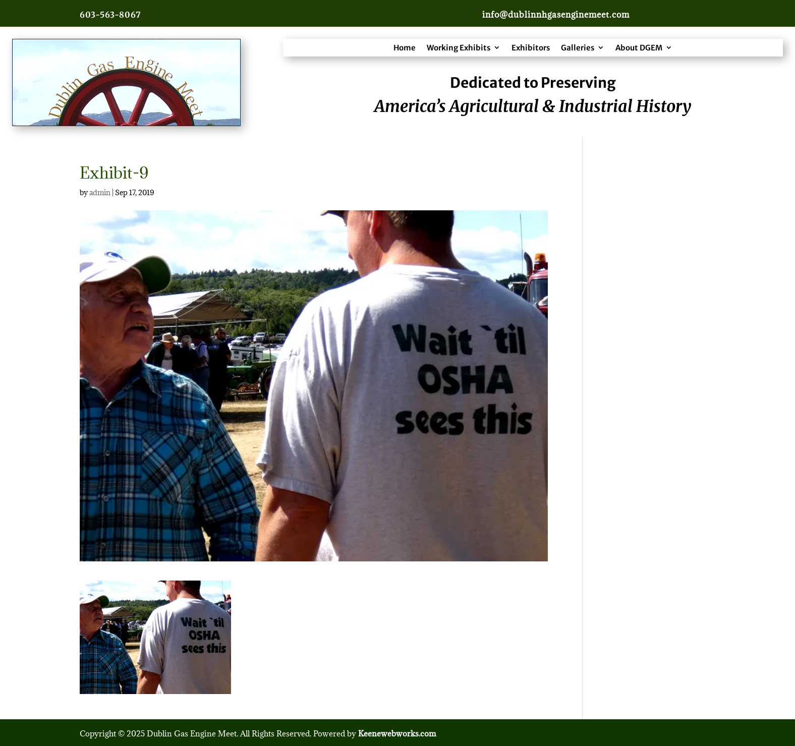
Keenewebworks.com (397, 733)
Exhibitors (531, 47)
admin (99, 192)
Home (404, 47)
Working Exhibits (458, 47)
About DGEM (638, 47)
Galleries (577, 47)
